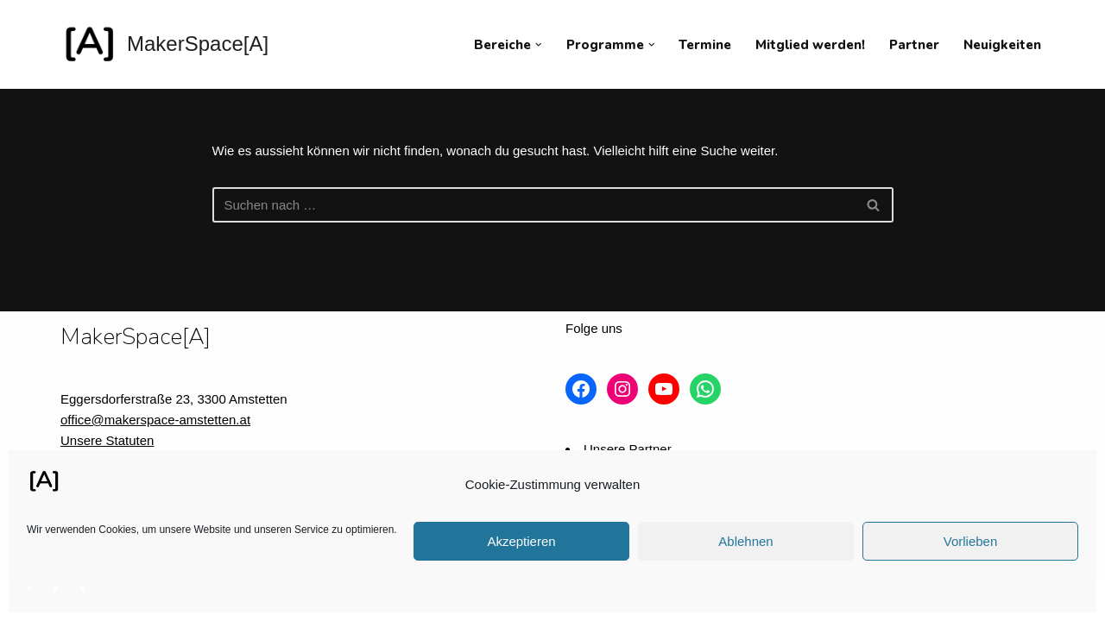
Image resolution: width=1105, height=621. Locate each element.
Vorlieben (971, 541)
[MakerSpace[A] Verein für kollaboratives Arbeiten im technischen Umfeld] (164, 44)
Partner (914, 44)
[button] (538, 44)
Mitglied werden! (810, 44)
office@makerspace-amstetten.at (155, 419)
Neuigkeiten (1002, 44)
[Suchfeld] (533, 205)
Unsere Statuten (107, 440)
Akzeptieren (521, 541)
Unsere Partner (628, 449)
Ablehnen (745, 541)
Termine (705, 44)
